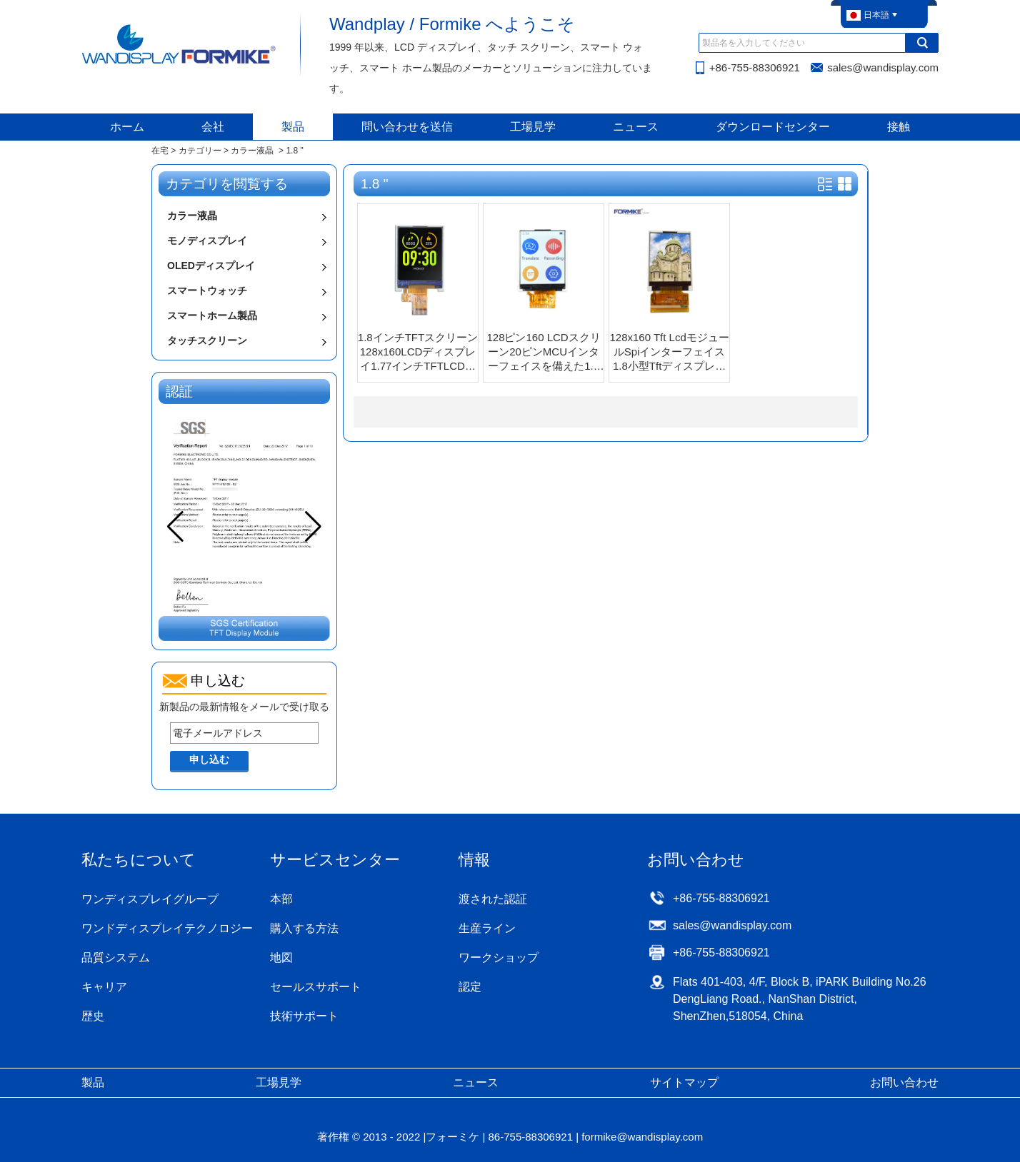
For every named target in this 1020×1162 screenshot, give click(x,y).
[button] (313, 526)
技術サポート (304, 1016)
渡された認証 (493, 899)
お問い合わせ (904, 1082)
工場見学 (533, 127)
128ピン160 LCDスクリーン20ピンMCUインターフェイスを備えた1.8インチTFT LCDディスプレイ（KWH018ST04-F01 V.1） (543, 352)
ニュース (636, 127)
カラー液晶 (252, 151)
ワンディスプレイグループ (150, 899)
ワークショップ (499, 957)
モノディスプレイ (207, 240)
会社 (212, 127)
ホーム (127, 127)
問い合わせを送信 (407, 127)
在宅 (160, 151)
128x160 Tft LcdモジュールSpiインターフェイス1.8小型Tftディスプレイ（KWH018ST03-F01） (669, 352)
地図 (281, 957)
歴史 (92, 1016)
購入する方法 (304, 928)
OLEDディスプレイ (211, 265)
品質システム (115, 957)
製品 (292, 127)
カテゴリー (200, 151)
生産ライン (487, 928)
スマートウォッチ (207, 290)
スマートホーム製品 (212, 315)
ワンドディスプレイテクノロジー (167, 928)
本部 (281, 899)
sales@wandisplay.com (883, 67)
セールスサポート (315, 987)
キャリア (104, 987)
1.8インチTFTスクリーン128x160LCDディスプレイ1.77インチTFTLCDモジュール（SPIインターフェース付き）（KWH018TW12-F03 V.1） (418, 352)
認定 (470, 987)
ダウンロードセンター (773, 127)
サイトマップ (684, 1082)
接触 (898, 127)
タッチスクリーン (207, 340)
